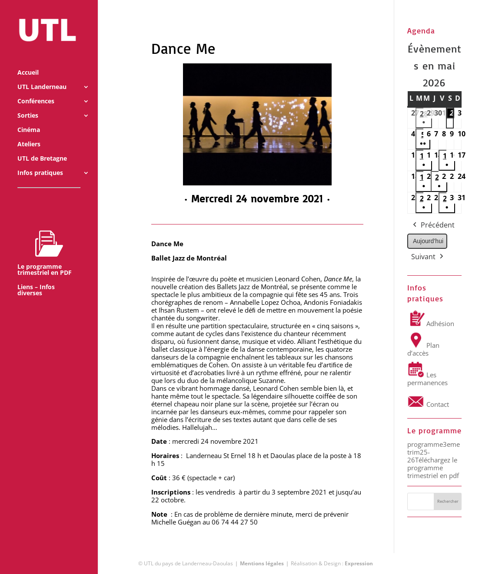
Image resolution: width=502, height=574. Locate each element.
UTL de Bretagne (42, 147)
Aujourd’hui (428, 241)
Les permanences (427, 378)
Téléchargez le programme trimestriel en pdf (433, 467)
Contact (428, 404)
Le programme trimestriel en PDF (44, 241)
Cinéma (28, 118)
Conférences (35, 90)
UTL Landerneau (41, 76)
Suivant (428, 257)
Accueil (28, 61)
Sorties (27, 104)
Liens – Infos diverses (36, 279)
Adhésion (430, 323)
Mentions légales (262, 563)
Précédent (433, 225)
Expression (359, 563)
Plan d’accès (423, 349)
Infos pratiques (40, 161)
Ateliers (28, 133)
